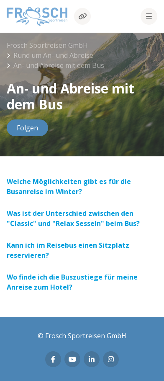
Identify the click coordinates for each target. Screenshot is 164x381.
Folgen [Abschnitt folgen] (27, 127)
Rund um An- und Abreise (53, 55)
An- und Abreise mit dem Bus (58, 65)
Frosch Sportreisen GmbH (47, 45)
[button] (149, 16)
